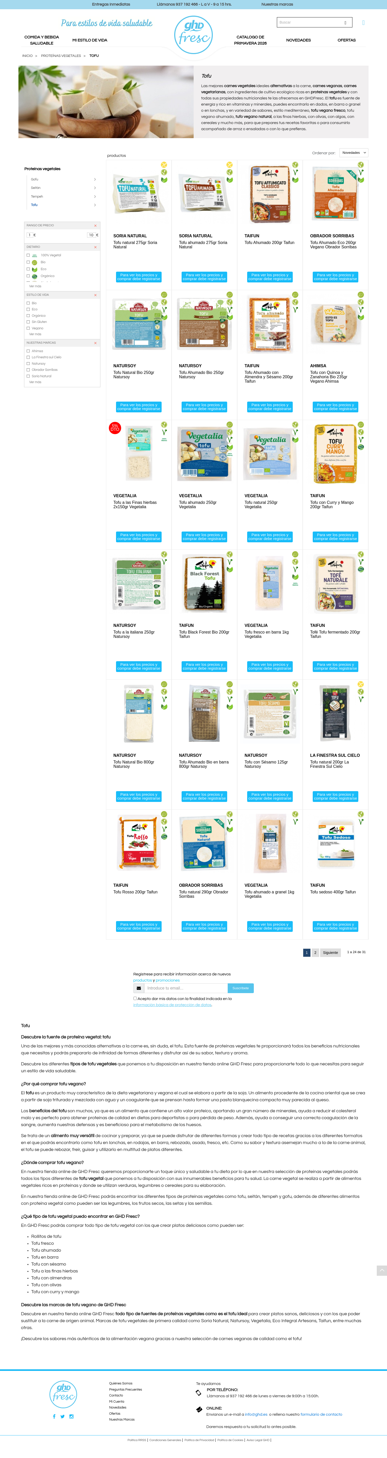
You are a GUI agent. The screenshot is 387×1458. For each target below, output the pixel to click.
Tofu (94, 56)
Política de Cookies (230, 1442)
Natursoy (38, 363)
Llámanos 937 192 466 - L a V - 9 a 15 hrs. (194, 4)
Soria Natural (41, 376)
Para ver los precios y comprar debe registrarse (138, 277)
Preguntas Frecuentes (125, 1391)
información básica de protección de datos (172, 1007)
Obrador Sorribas (45, 370)
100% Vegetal (46, 256)
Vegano (37, 328)
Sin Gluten (39, 322)
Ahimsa (37, 351)
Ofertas (114, 1415)
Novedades (117, 1409)
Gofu (34, 179)
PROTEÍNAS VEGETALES (61, 56)
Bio (38, 263)
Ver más (35, 286)
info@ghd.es (256, 1416)
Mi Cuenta (116, 1403)
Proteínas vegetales (42, 169)
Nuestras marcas (277, 4)
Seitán (35, 188)
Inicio (27, 56)
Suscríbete (241, 990)
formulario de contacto (321, 1416)
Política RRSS (137, 1442)
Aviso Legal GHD (258, 1442)
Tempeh (37, 196)
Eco (39, 269)
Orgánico (43, 276)
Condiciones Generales (165, 1442)
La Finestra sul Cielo (46, 357)
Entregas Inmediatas (111, 4)
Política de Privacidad (199, 1442)
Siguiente (330, 954)
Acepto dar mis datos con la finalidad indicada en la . (182, 1004)
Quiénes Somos (120, 1385)
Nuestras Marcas (121, 1421)
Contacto (116, 1397)
